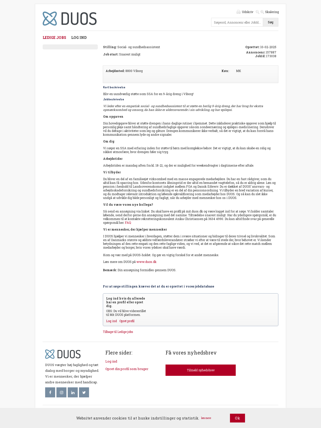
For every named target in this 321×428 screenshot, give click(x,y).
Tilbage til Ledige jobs (118, 332)
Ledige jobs (54, 37)
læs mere (206, 418)
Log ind (79, 37)
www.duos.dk (146, 262)
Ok (237, 417)
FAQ (128, 223)
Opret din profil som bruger (126, 369)
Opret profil (126, 321)
